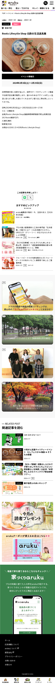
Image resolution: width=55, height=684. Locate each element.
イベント (6, 24)
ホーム (7, 640)
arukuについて (12, 648)
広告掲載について (12, 644)
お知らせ (8, 664)
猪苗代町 (8, 28)
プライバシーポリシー (14, 656)
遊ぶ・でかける (22, 8)
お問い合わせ (10, 660)
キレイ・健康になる (40, 8)
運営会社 (9, 652)
